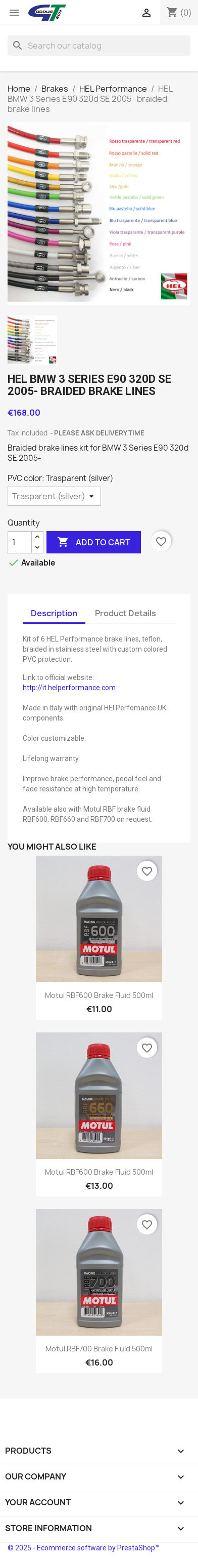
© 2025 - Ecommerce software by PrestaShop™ (84, 1548)
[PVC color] (54, 496)
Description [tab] (54, 613)
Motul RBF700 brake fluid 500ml (99, 1348)
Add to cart (93, 542)
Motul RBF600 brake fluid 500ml (99, 995)
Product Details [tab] (125, 613)
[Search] (99, 45)
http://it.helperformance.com (69, 688)
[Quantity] (20, 542)
